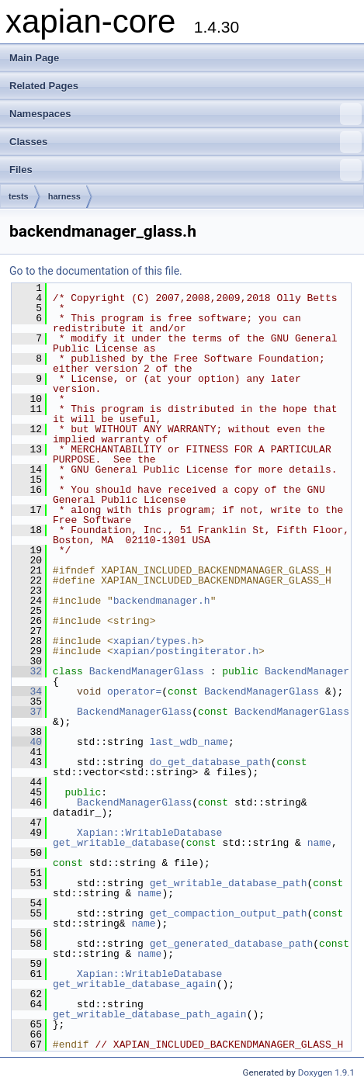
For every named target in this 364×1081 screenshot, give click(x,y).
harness (64, 196)
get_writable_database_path (228, 883)
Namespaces (185, 114)
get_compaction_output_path (228, 913)
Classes (185, 142)
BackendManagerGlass (146, 671)
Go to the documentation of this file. (95, 271)
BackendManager (307, 671)
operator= (134, 691)
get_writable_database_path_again (150, 1014)
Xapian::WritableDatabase (149, 833)
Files (185, 170)
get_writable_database (116, 843)
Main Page (34, 58)
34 (27, 691)
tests (19, 196)
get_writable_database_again (135, 984)
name (319, 843)
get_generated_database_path (232, 944)
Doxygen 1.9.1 (326, 1072)
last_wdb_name (189, 742)
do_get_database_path (210, 762)
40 (27, 742)
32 (27, 671)
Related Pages (43, 86)
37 (27, 712)
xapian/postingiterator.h (185, 651)
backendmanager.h (161, 601)
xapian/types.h (155, 641)
